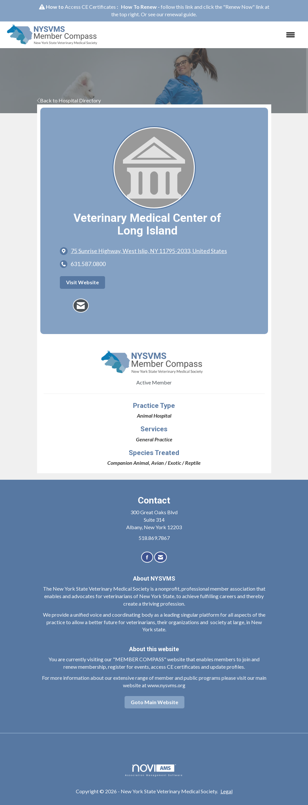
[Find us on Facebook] (147, 557)
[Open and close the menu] (202, 35)
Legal (227, 791)
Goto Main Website (154, 702)
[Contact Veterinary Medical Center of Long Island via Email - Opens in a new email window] (81, 306)
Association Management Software (154, 770)
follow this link (177, 7)
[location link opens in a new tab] (149, 251)
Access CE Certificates (90, 7)
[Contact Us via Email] (160, 557)
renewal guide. (181, 14)
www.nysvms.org (166, 685)
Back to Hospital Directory (69, 100)
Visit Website (82, 282)
